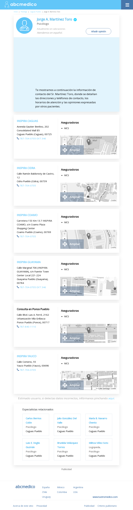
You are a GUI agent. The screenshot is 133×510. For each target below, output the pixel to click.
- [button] (64, 144)
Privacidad (41, 505)
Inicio (16, 12)
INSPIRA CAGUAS (27, 121)
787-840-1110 (26, 326)
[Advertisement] (69, 64)
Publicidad (89, 505)
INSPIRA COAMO (27, 215)
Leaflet (113, 153)
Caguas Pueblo (35, 12)
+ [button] (65, 140)
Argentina (78, 487)
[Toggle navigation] (127, 4)
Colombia (62, 492)
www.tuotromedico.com (105, 496)
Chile (44, 492)
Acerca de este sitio (23, 505)
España (46, 487)
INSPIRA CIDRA (26, 168)
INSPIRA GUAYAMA (29, 262)
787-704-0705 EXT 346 (31, 138)
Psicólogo (24, 12)
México (61, 487)
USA (75, 492)
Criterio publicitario (107, 505)
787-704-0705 (26, 185)
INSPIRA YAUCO (26, 356)
